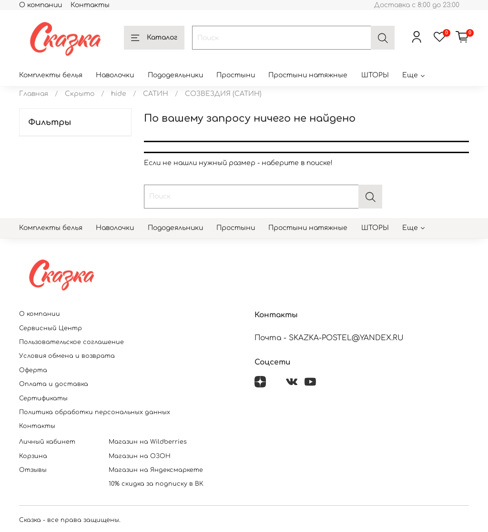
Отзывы (33, 470)
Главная (33, 93)
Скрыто (79, 93)
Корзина (33, 456)
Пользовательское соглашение (71, 342)
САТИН (155, 93)
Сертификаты (43, 398)
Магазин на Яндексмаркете (156, 470)
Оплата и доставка (53, 384)
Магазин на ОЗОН (140, 456)
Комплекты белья (50, 75)
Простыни (235, 75)
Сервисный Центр (50, 328)
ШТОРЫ (375, 75)
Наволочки (115, 75)
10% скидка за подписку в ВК (156, 483)
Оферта (33, 370)
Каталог (154, 38)
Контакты (90, 5)
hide (118, 93)
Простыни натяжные (307, 75)
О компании (40, 5)
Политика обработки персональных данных (94, 412)
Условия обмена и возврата (67, 356)
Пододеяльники (175, 75)
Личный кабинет (47, 441)
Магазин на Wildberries (148, 441)
